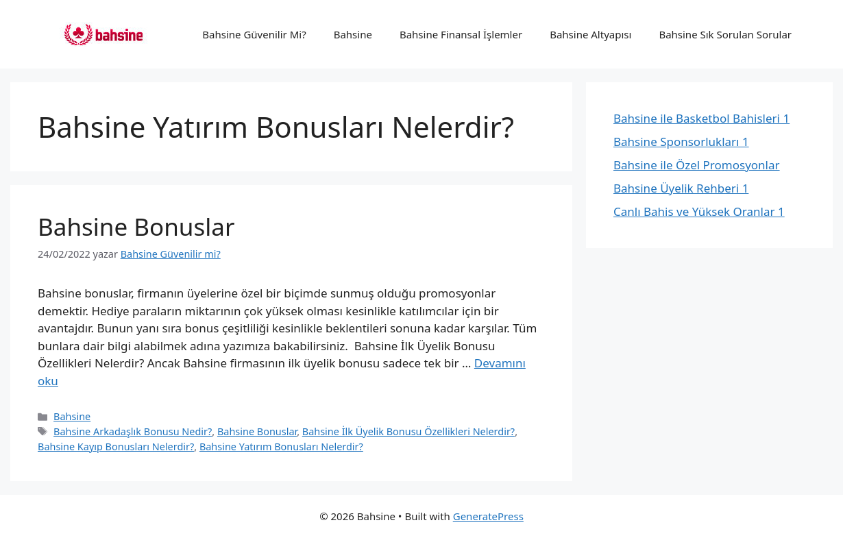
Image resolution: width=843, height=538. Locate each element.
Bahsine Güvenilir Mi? (254, 34)
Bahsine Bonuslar (136, 226)
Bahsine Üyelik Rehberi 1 (680, 188)
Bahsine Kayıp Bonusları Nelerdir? (116, 446)
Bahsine (353, 34)
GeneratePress (488, 516)
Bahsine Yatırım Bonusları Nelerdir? (281, 446)
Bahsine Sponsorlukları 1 (681, 141)
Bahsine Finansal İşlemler (461, 34)
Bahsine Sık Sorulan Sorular (725, 34)
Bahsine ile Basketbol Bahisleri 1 (701, 118)
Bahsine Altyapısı (590, 34)
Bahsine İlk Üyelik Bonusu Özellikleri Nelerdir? (408, 431)
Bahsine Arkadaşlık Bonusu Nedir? (132, 431)
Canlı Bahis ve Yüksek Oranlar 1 (699, 211)
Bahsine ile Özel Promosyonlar (696, 165)
